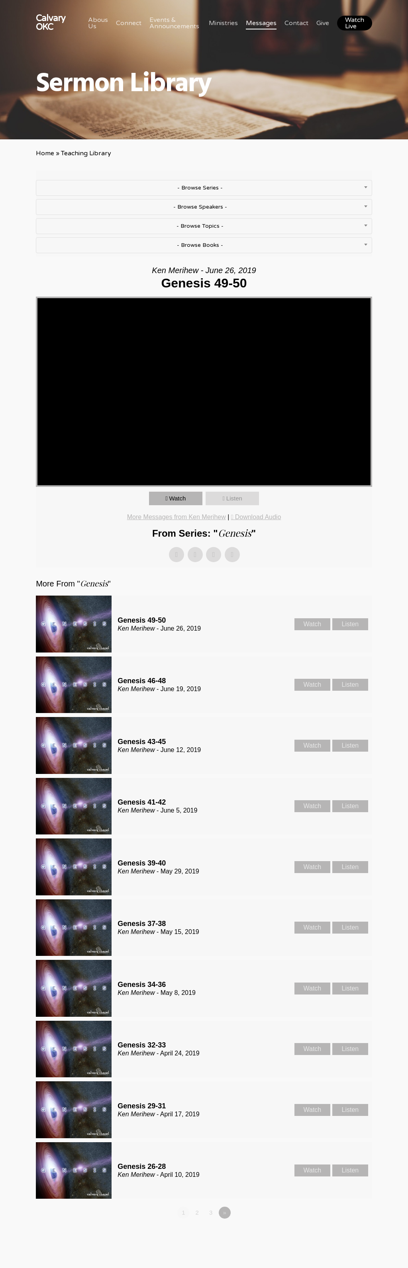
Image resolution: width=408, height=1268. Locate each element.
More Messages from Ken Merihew (176, 517)
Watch (177, 498)
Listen (234, 498)
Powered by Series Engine (342, 1235)
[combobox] (204, 188)
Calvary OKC (50, 22)
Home (45, 153)
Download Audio (258, 517)
